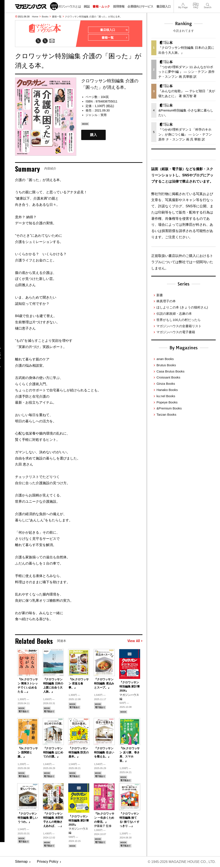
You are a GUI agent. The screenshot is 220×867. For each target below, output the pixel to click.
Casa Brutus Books (170, 371)
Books (45, 16)
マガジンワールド (36, 6)
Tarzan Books (166, 414)
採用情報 (118, 6)
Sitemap (21, 862)
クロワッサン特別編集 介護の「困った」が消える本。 (93, 16)
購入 (93, 135)
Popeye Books (166, 402)
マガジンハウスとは (68, 6)
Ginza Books (165, 383)
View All (134, 641)
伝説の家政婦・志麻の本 (174, 313)
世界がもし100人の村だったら (178, 320)
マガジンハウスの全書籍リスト (179, 326)
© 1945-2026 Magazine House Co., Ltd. (182, 862)
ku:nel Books (165, 396)
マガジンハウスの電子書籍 (175, 332)
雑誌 (87, 6)
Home (35, 16)
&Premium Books (169, 408)
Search (208, 4)
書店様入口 (163, 6)
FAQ (196, 4)
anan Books (165, 359)
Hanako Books (167, 390)
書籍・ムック (101, 6)
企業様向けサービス (140, 6)
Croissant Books (168, 377)
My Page (183, 4)
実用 (104, 115)
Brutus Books (166, 365)
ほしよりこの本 (182, 307)
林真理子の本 (166, 301)
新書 (159, 295)
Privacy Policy (47, 862)
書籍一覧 (56, 16)
